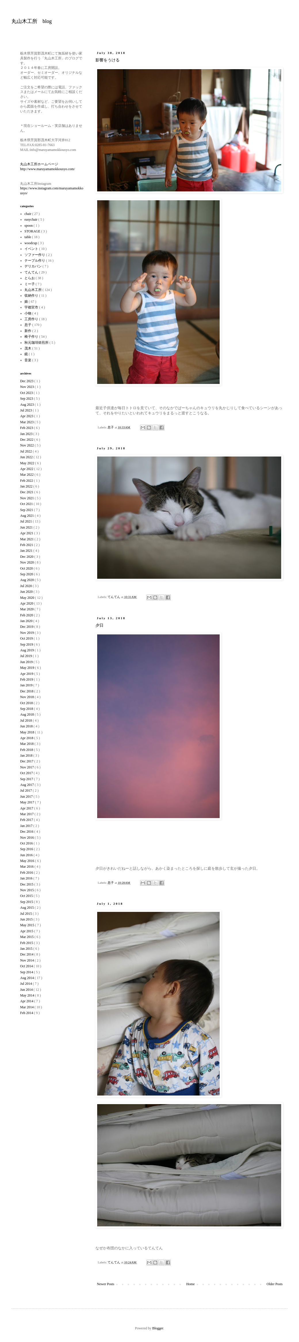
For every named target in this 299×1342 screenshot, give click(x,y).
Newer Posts (105, 1284)
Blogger (157, 1328)
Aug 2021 (27, 516)
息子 (111, 427)
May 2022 (27, 463)
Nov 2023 (27, 387)
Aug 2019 (27, 650)
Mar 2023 (27, 422)
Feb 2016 (27, 873)
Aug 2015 (27, 908)
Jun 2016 (27, 855)
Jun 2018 (27, 726)
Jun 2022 (27, 457)
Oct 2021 (27, 504)
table (28, 237)
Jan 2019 (26, 685)
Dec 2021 (27, 492)
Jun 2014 (27, 990)
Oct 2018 (27, 703)
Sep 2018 (27, 709)
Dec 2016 (27, 832)
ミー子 (30, 284)
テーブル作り (35, 261)
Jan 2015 (26, 949)
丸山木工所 (33, 290)
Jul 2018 (26, 720)
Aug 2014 (27, 978)
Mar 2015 (27, 937)
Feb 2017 (27, 820)
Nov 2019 (27, 633)
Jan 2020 (26, 621)
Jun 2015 (27, 919)
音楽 (28, 360)
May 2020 (27, 598)
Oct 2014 (27, 966)
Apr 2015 (27, 931)
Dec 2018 (27, 691)
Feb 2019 (27, 679)
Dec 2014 (27, 954)
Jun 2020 (27, 592)
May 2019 (27, 668)
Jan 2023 (26, 434)
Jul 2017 (26, 791)
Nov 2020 (27, 562)
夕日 (99, 625)
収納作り (31, 296)
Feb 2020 (27, 615)
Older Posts (275, 1284)
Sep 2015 (27, 902)
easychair (31, 219)
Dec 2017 (27, 761)
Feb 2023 (27, 428)
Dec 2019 (27, 627)
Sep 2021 (27, 510)
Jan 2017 (26, 826)
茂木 (28, 348)
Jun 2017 (27, 797)
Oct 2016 (27, 843)
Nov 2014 (27, 960)
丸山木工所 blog (32, 21)
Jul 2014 (26, 984)
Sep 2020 (27, 574)
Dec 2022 (27, 440)
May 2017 (27, 802)
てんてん (114, 597)
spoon (29, 226)
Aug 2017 (27, 785)
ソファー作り (35, 255)
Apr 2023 (27, 416)
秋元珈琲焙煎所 (36, 343)
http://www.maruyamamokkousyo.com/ (47, 169)
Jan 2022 (26, 486)
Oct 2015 (27, 896)
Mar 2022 (27, 475)
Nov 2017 (27, 767)
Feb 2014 (27, 1013)
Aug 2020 (27, 580)
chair (28, 214)
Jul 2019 (26, 656)
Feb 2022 (27, 481)
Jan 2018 (26, 755)
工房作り (31, 319)
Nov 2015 (27, 890)
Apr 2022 (27, 469)
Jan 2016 (26, 878)
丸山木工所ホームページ (39, 164)
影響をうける (107, 60)
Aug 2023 (27, 405)
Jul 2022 (26, 451)
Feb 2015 (27, 943)
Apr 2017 (27, 808)
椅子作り (31, 337)
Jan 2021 (26, 551)
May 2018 (27, 732)
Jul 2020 (26, 586)
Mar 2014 (27, 1007)
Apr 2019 (27, 674)
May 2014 (27, 995)
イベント (31, 249)
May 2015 (27, 925)
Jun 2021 (27, 527)
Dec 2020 (27, 557)
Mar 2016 (27, 867)
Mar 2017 (27, 814)
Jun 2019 (27, 662)
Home (190, 1284)
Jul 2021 (26, 521)
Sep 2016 (27, 849)
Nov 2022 (27, 445)
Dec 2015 (27, 884)
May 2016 (27, 861)
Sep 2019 (27, 644)
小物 (28, 313)
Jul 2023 (26, 410)
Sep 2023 (27, 399)
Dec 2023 (27, 381)
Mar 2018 (27, 744)
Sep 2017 (27, 779)
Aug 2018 (27, 714)
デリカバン (33, 266)
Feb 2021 (27, 545)
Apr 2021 (27, 533)
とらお (30, 278)
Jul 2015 (26, 914)
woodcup (31, 243)
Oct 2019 (27, 638)
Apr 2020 (27, 603)
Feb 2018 (27, 750)
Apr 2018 (27, 738)
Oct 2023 (27, 393)
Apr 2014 (27, 1001)
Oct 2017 (27, 773)
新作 (28, 331)
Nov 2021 (27, 498)
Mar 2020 (27, 609)
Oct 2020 (27, 568)
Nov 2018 (27, 697)
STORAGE (32, 231)
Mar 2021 (27, 539)
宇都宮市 (31, 307)
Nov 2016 (27, 838)
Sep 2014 (27, 972)
